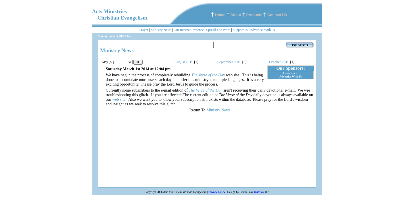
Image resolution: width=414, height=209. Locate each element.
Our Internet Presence (189, 30)
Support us (240, 30)
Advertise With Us (290, 76)
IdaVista (259, 191)
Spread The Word (218, 30)
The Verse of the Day (208, 75)
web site (118, 99)
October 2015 (279, 62)
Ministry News (161, 30)
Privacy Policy (216, 191)
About (236, 15)
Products (254, 15)
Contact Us (277, 15)
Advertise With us (262, 30)
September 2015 (229, 62)
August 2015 (183, 62)
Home (220, 15)
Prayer (143, 30)
